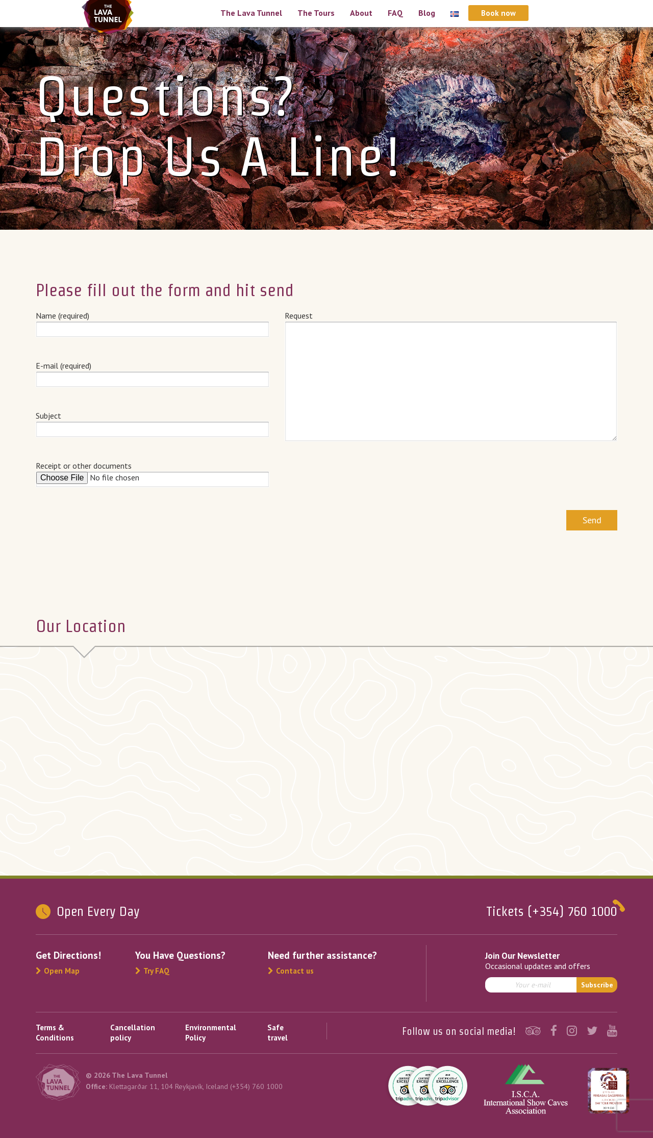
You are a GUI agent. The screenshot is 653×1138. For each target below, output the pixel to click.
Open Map (58, 971)
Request (451, 376)
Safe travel (277, 1033)
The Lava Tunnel (251, 13)
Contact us (291, 971)
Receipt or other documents (152, 474)
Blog (426, 13)
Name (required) (152, 322)
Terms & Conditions (55, 1033)
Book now (498, 13)
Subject (152, 422)
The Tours (316, 13)
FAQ (395, 13)
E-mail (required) (152, 372)
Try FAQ (152, 971)
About (361, 13)
